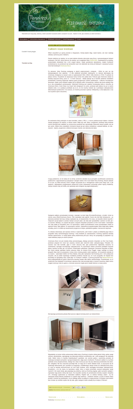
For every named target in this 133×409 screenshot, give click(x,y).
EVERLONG (93, 60)
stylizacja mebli (64, 389)
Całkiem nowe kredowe (60, 49)
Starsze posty (109, 397)
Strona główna (23, 39)
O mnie (79, 39)
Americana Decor (66, 66)
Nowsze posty (52, 397)
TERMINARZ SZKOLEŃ (54, 39)
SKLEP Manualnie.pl (68, 39)
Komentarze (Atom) (60, 400)
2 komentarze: (67, 387)
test (69, 389)
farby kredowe (56, 389)
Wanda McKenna (108, 257)
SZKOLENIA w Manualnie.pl (37, 39)
